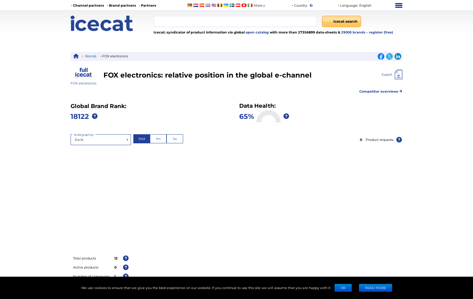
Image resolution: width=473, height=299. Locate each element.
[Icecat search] (341, 21)
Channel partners (88, 5)
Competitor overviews (380, 90)
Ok (343, 287)
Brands (90, 56)
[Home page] (112, 23)
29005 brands (353, 32)
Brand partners (122, 5)
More (260, 6)
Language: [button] (348, 5)
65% (246, 116)
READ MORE (375, 287)
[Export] (392, 74)
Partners (148, 5)
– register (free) (379, 32)
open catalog (257, 32)
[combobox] (235, 21)
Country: (300, 5)
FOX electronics (83, 83)
